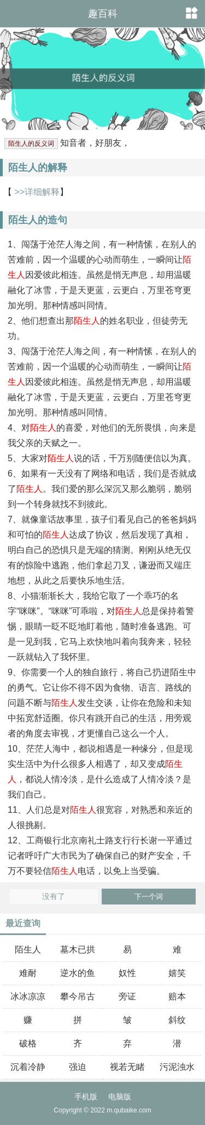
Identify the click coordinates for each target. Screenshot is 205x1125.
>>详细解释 (36, 192)
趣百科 (103, 13)
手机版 (85, 1096)
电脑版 (119, 1096)
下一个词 (148, 896)
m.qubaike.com (129, 1110)
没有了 (53, 896)
